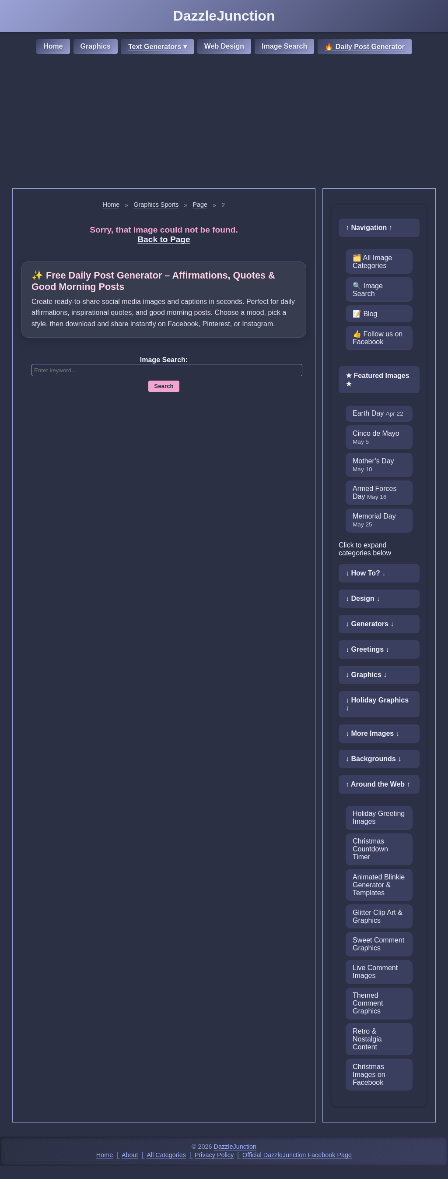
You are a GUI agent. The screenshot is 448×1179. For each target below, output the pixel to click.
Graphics (95, 46)
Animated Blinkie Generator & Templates (379, 885)
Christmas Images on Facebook (369, 1074)
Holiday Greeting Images (379, 817)
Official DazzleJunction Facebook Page (297, 1154)
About (130, 1154)
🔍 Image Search (368, 289)
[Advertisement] (224, 122)
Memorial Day (374, 520)
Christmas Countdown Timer (370, 849)
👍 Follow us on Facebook (377, 338)
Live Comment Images (375, 971)
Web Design (224, 46)
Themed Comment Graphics (368, 1003)
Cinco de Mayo (376, 437)
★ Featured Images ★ (378, 380)
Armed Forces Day (374, 492)
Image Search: (164, 360)
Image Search (284, 46)
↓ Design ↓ (363, 598)
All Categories (166, 1154)
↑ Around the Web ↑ (378, 784)
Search (163, 386)
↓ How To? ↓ (365, 573)
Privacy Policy (214, 1154)
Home (53, 46)
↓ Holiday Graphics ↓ (377, 704)
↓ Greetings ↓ (367, 649)
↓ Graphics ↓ (366, 674)
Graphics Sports (155, 204)
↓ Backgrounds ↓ (373, 758)
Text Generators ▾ (157, 46)
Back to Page (163, 239)
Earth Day (378, 413)
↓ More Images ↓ (372, 733)
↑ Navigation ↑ (369, 227)
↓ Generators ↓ (370, 624)
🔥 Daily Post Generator (365, 46)
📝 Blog (365, 314)
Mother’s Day (373, 465)
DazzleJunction (235, 1146)
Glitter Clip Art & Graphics (377, 916)
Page (199, 204)
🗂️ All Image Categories (372, 261)
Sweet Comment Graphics (378, 944)
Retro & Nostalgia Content (367, 1039)
